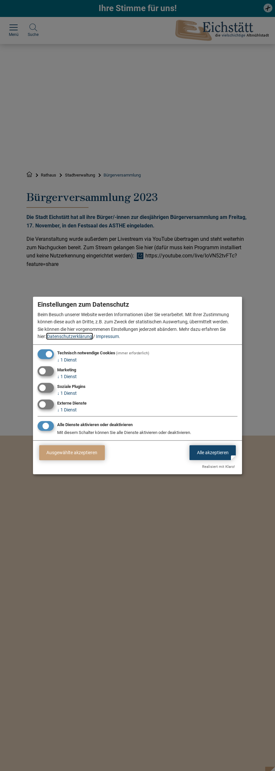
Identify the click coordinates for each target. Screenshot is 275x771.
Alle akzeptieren (213, 452)
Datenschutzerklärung (69, 336)
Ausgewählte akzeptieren (71, 452)
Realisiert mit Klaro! (218, 467)
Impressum (107, 336)
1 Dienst (67, 359)
